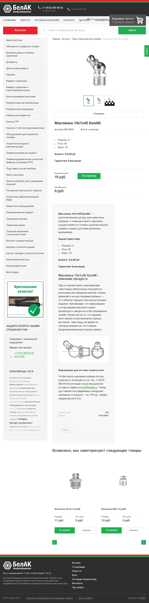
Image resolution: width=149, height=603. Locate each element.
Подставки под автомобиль (21, 169)
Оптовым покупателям (84, 579)
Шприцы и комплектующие (20, 247)
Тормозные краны (15, 225)
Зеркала (10, 75)
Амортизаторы (14, 40)
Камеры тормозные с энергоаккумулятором (18, 88)
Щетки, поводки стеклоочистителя (25, 254)
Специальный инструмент (20, 213)
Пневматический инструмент (21, 153)
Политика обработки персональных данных (49, 598)
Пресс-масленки (15, 175)
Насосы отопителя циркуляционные (25, 128)
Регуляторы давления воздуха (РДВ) (22, 198)
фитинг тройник (16, 430)
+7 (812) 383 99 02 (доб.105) (24, 355)
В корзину (89, 176)
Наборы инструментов (18, 116)
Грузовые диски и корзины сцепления (20, 54)
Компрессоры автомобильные (22, 103)
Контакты (77, 583)
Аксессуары (12, 272)
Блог (74, 575)
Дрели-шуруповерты (17, 69)
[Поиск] (132, 30)
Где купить (78, 588)
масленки (21, 409)
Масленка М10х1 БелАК (67, 509)
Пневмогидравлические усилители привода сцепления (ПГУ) (24, 161)
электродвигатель (32, 430)
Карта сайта (85, 598)
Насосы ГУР (12, 122)
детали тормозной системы (21, 395)
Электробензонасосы (17, 260)
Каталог (20, 30)
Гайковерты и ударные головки (22, 47)
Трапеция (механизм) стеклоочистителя (17, 233)
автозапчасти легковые (19, 381)
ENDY (143, 598)
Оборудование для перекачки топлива (22, 136)
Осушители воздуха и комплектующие (17, 145)
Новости (76, 571)
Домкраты (11, 62)
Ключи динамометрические (20, 97)
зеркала (13, 409)
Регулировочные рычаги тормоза (24, 191)
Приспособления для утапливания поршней (24, 182)
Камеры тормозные (16, 81)
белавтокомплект (27, 388)
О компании (78, 567)
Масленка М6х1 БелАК (113, 509)
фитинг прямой (34, 427)
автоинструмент (16, 385)
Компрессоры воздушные (20, 109)
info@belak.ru (89, 388)
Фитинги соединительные (19, 241)
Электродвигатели (16, 266)
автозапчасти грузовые (20, 378)
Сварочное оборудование (20, 206)
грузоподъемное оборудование (23, 391)
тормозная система (18, 427)
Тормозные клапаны (16, 219)
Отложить (99, 114)
